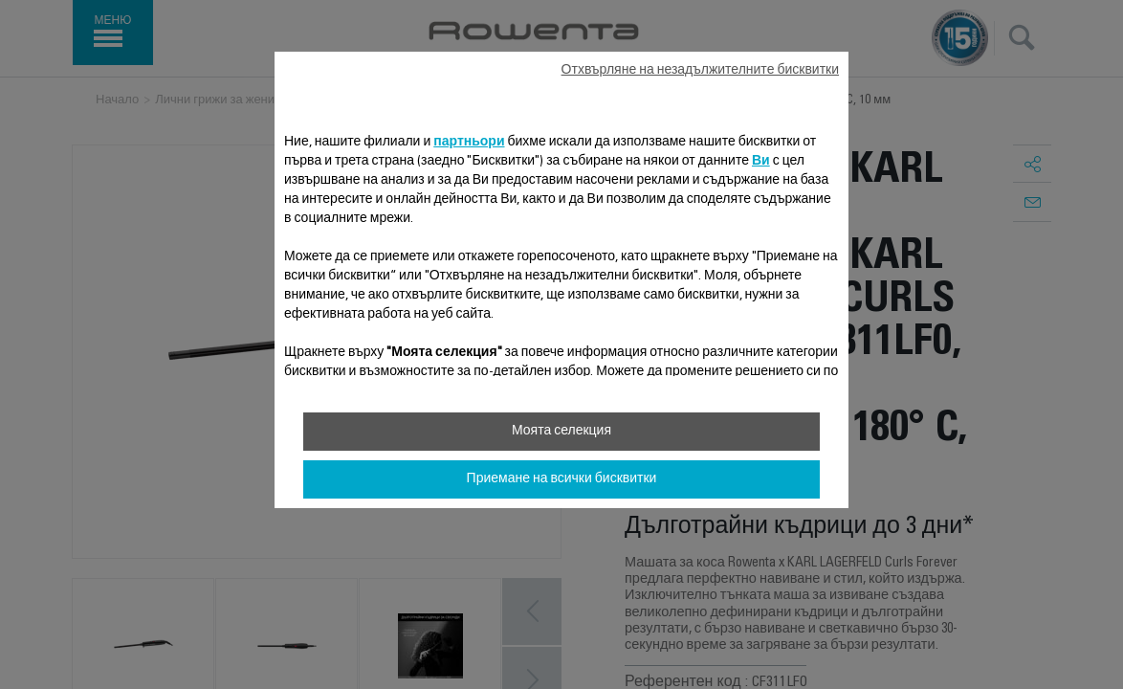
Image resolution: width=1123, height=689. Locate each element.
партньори (468, 142)
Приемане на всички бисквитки (562, 479)
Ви (761, 161)
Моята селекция (561, 431)
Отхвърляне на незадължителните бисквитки (700, 71)
